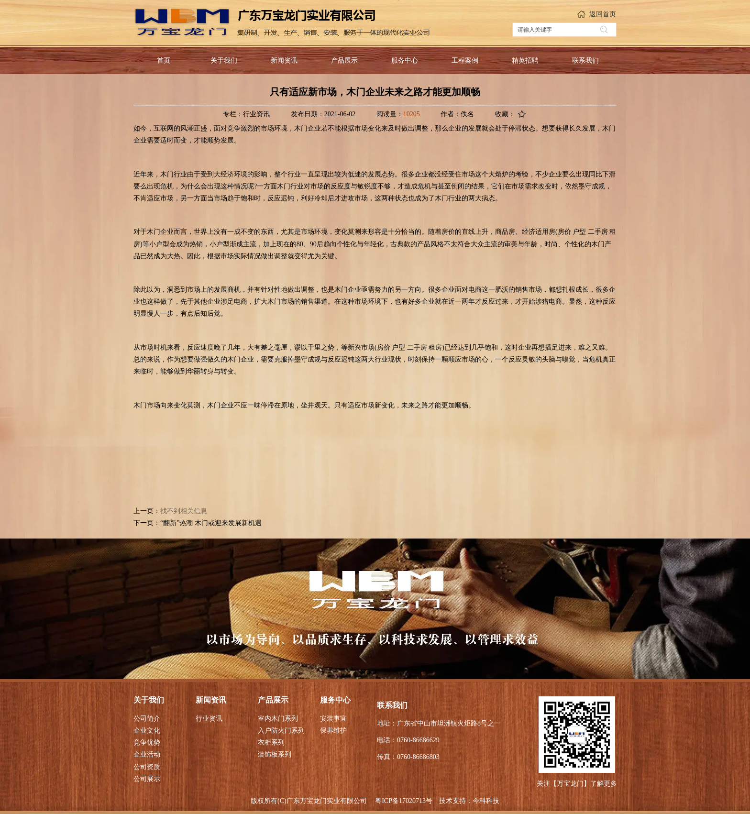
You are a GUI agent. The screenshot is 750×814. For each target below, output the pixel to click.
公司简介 (146, 718)
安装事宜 (333, 718)
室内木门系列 (278, 718)
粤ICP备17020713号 (403, 800)
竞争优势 (146, 742)
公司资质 (146, 766)
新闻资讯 (211, 700)
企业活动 (146, 754)
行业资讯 (209, 718)
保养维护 (333, 730)
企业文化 (146, 730)
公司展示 (146, 778)
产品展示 (273, 700)
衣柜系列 (271, 742)
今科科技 (486, 800)
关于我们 (148, 700)
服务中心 (335, 700)
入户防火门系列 (281, 730)
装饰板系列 (274, 754)
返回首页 (602, 14)
